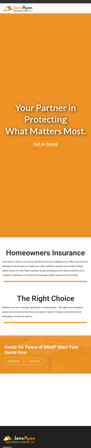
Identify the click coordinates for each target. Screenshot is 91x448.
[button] (85, 8)
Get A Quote (46, 144)
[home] (17, 8)
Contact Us (34, 361)
